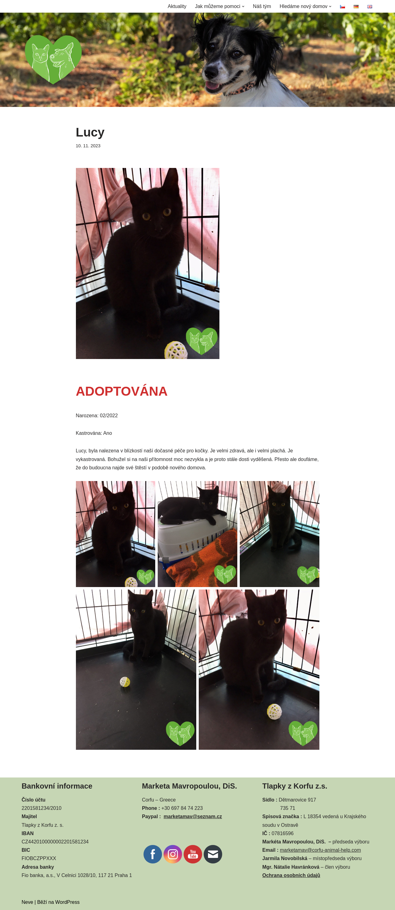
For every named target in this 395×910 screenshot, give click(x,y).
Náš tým (262, 6)
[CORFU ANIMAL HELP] (53, 60)
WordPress (67, 902)
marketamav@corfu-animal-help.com (320, 850)
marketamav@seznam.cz (193, 816)
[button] (243, 6)
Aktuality (177, 6)
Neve (27, 902)
